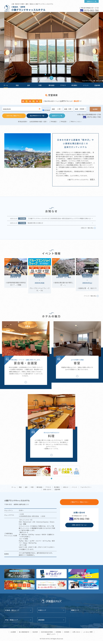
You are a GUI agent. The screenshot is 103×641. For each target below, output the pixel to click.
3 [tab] (51, 74)
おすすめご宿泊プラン (14, 116)
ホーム (6, 85)
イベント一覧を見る (90, 296)
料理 (40, 85)
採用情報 (58, 632)
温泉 (28, 85)
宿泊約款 (35, 632)
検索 (96, 109)
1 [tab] (45, 74)
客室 (17, 85)
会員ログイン (91, 1)
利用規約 (66, 632)
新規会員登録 (22, 122)
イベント (86, 85)
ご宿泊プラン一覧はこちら (78, 502)
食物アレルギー (51, 634)
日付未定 (47, 110)
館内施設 (51, 85)
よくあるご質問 (88, 632)
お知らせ (98, 81)
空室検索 (97, 85)
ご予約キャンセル (74, 122)
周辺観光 (74, 85)
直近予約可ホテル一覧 (37, 116)
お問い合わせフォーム (79, 525)
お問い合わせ (47, 489)
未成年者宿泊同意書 (47, 632)
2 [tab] (48, 74)
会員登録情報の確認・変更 (37, 122)
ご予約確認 (52, 122)
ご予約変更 (62, 122)
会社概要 (13, 632)
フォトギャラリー (87, 81)
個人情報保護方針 (24, 632)
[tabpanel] (51, 47)
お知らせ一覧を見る (87, 228)
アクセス (63, 85)
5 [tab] (57, 74)
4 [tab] (54, 74)
